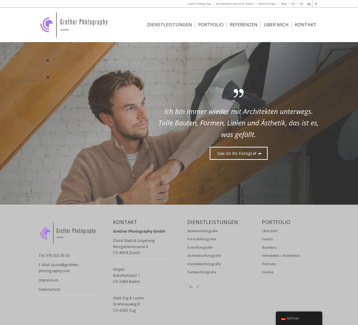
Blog (283, 3)
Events (267, 239)
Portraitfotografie (201, 239)
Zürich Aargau (267, 3)
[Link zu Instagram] (190, 286)
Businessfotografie (202, 230)
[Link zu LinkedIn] (309, 3)
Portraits (269, 263)
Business (269, 247)
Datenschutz (50, 289)
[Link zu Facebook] (315, 3)
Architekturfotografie (204, 255)
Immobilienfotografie (204, 263)
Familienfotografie (201, 272)
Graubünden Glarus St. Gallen (235, 3)
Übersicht (269, 230)
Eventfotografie (200, 247)
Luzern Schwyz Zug (199, 3)
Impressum (48, 280)
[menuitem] (199, 4)
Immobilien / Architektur (281, 255)
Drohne (268, 272)
